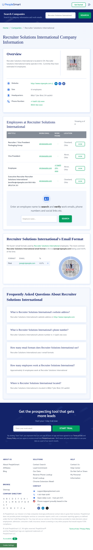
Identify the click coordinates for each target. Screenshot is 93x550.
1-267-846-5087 (41, 494)
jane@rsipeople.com (27, 263)
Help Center (75, 468)
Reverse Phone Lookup (42, 474)
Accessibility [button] (10, 538)
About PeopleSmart (11, 464)
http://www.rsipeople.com (41, 83)
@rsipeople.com (45, 144)
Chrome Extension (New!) (43, 481)
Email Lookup (38, 478)
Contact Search (39, 464)
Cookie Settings (8, 545)
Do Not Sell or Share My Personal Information (78, 475)
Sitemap (6, 489)
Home (5, 28)
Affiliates (6, 468)
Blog (5, 471)
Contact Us (75, 464)
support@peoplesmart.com (46, 491)
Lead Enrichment (40, 468)
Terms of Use (77, 435)
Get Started (79, 5)
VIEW (80, 144)
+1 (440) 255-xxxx (37, 101)
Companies (16, 28)
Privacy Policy (11, 438)
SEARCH (85, 16)
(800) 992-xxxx (37, 105)
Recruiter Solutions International (47, 246)
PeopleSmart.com (48, 438)
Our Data (37, 471)
